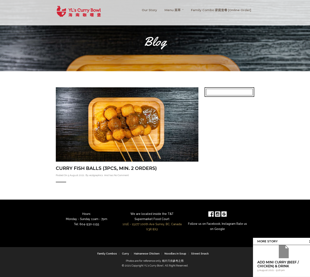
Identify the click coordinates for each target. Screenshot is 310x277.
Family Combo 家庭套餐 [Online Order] (221, 10)
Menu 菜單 (173, 10)
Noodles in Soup (175, 253)
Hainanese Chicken (147, 253)
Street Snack (200, 253)
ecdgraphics (96, 175)
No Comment (121, 175)
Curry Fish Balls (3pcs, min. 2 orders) (106, 168)
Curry (125, 253)
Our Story (149, 10)
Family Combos (107, 253)
